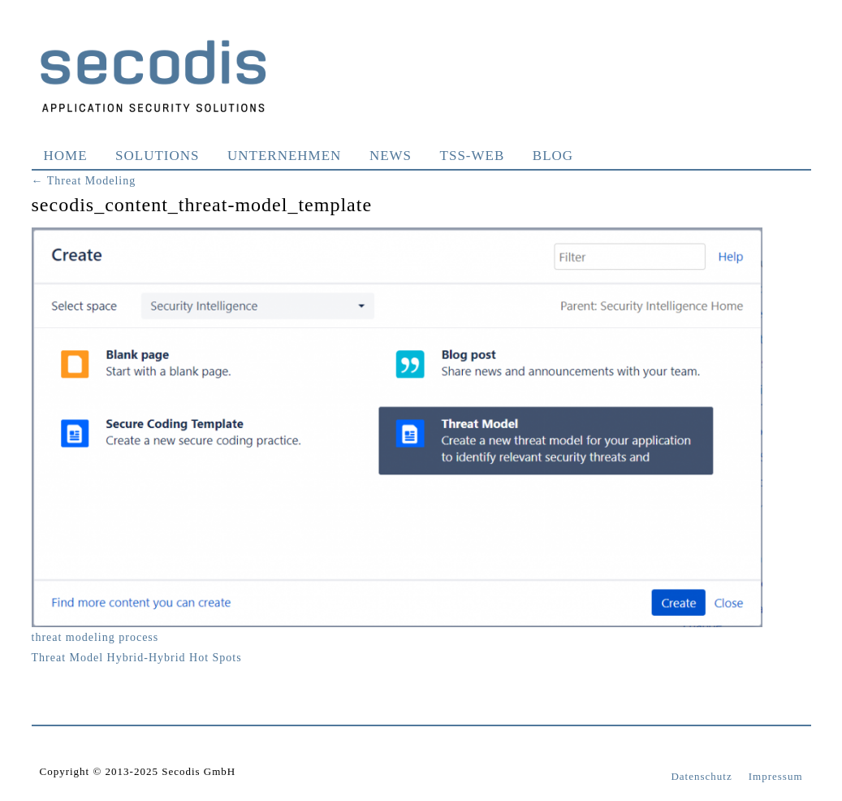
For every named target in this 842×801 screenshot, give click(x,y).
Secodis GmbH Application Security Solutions (153, 75)
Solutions (157, 155)
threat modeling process (95, 637)
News (390, 155)
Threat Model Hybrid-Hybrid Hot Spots (137, 658)
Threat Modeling (84, 181)
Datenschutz (701, 776)
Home (66, 155)
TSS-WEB (472, 155)
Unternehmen (284, 155)
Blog (553, 155)
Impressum (776, 776)
